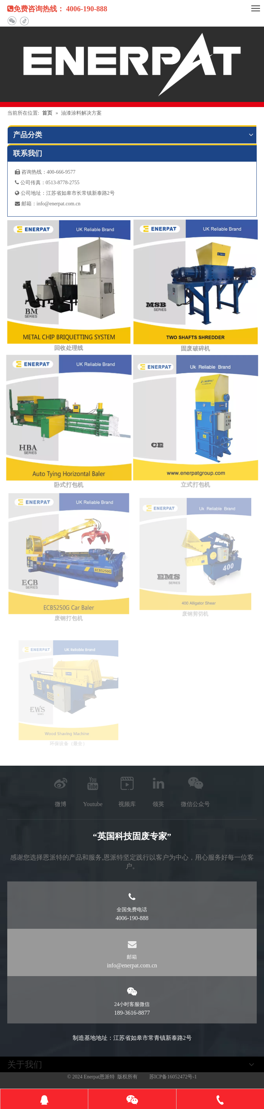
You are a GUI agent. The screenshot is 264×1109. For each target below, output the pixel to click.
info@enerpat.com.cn (59, 203)
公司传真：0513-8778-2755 (47, 182)
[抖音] (24, 20)
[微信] (11, 20)
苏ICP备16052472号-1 (173, 1077)
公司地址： (30, 193)
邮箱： (26, 203)
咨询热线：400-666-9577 (45, 172)
